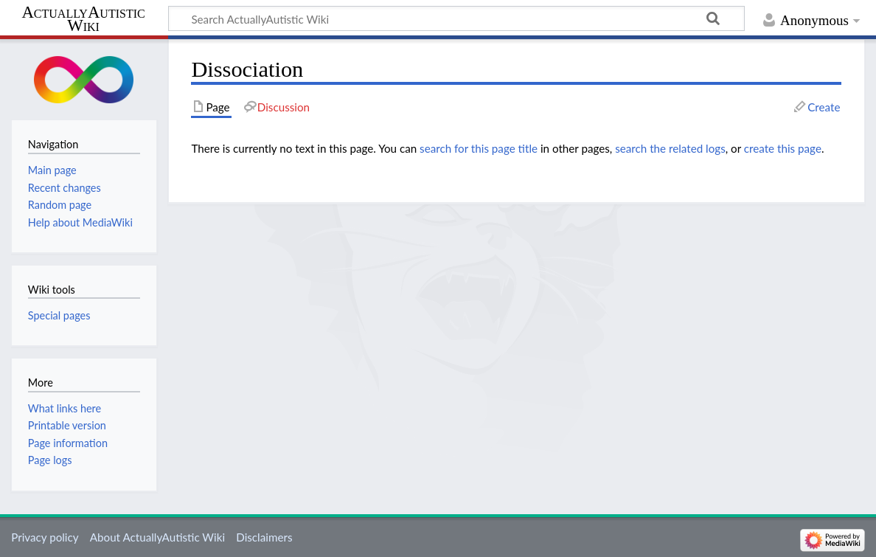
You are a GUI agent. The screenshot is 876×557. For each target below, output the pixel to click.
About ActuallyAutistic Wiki (157, 537)
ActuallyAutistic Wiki (83, 19)
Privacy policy (44, 537)
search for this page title (479, 148)
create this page (782, 148)
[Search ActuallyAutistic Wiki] (456, 18)
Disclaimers (264, 537)
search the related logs (670, 148)
